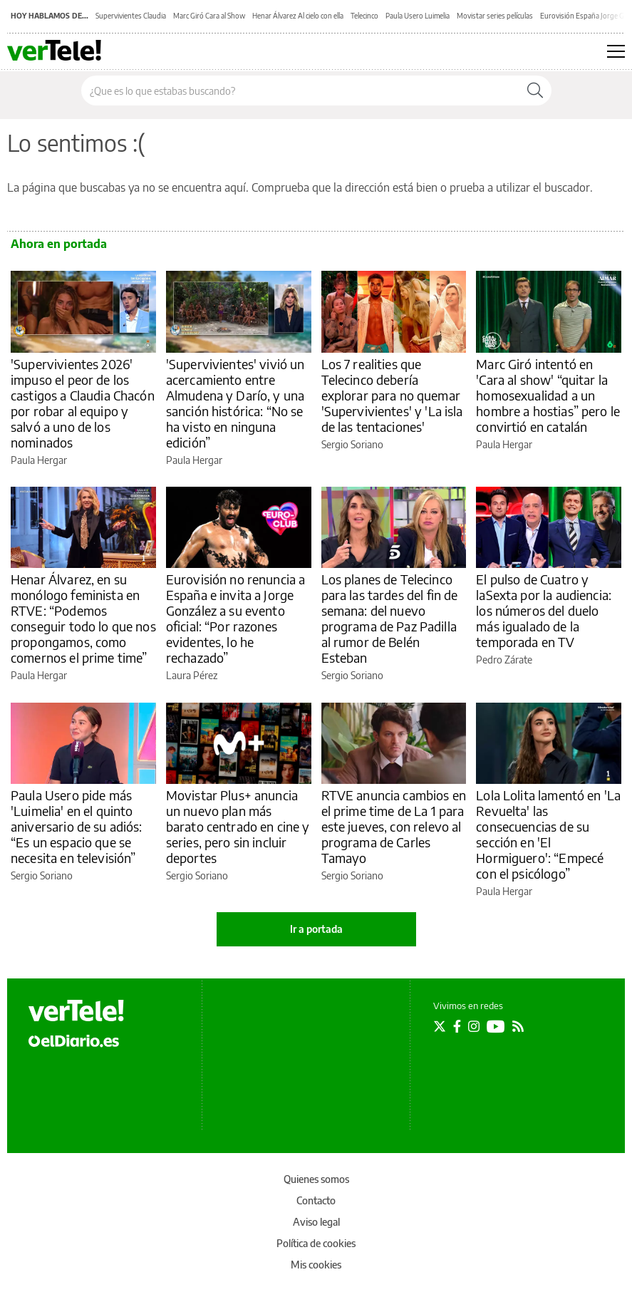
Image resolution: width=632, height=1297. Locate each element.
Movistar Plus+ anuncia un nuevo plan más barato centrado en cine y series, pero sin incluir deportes (238, 826)
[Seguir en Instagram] (474, 1026)
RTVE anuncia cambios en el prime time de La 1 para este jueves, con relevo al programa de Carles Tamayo (393, 826)
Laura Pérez (191, 675)
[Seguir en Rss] (518, 1026)
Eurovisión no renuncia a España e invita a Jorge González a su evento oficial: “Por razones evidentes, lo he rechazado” (236, 618)
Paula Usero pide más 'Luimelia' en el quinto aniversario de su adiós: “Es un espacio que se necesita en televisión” (77, 826)
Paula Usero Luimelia (417, 15)
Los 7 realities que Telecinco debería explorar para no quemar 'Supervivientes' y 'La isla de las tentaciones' (392, 395)
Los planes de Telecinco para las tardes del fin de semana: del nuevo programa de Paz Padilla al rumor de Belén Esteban (389, 618)
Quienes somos (316, 1179)
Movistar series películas (495, 15)
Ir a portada (316, 929)
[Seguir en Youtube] (496, 1026)
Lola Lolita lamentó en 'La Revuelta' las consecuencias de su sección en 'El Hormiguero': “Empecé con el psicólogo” (548, 834)
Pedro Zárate (504, 659)
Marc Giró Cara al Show (209, 15)
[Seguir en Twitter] (439, 1026)
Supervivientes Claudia (130, 15)
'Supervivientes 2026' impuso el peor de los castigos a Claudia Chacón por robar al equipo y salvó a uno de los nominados (83, 403)
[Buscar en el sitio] (300, 90)
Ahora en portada (59, 244)
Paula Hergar (39, 460)
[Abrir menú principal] (616, 51)
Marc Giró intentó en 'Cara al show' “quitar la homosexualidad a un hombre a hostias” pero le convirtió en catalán (548, 395)
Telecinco (364, 15)
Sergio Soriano (352, 444)
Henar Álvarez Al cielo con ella (297, 15)
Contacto (316, 1200)
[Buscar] (535, 90)
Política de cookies (316, 1243)
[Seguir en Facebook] (457, 1026)
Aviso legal (316, 1222)
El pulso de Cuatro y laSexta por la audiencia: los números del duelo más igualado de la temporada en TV (543, 610)
